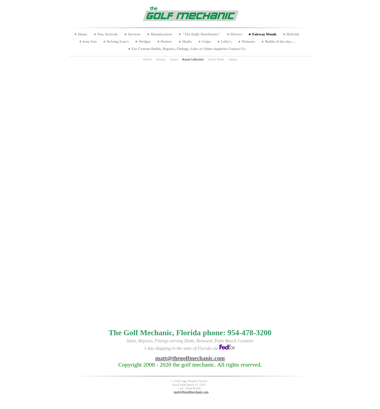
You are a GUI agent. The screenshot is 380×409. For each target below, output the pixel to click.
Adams (232, 59)
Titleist (147, 59)
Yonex (174, 59)
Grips (206, 41)
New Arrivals (107, 34)
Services (134, 34)
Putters (166, 41)
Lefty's (226, 41)
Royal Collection (193, 59)
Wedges (144, 41)
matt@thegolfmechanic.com (190, 358)
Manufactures (161, 34)
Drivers (236, 34)
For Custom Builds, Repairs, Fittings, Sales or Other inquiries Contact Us (188, 49)
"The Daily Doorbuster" (201, 34)
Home (82, 34)
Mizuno (161, 59)
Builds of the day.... (279, 41)
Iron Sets (90, 41)
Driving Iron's (118, 41)
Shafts (187, 41)
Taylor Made (216, 59)
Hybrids (292, 34)
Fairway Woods (264, 34)
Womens (248, 41)
